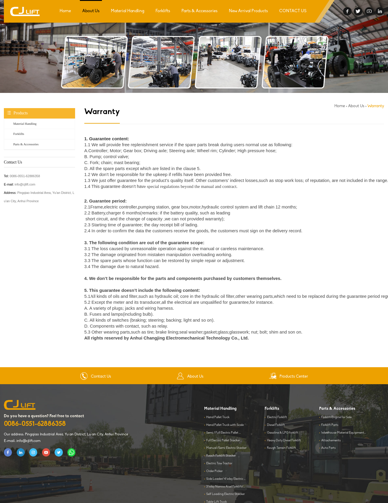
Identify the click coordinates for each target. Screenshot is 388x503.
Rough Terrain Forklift (281, 448)
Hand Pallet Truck (217, 417)
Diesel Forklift (276, 425)
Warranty (375, 106)
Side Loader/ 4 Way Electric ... (226, 479)
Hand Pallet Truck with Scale (225, 425)
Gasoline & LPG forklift (282, 433)
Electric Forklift (277, 417)
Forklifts (163, 11)
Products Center (288, 377)
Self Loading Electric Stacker (225, 494)
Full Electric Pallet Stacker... (224, 440)
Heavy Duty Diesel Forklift (284, 440)
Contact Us (95, 377)
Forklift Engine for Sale (336, 417)
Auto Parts (328, 448)
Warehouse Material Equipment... (343, 433)
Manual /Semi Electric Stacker (226, 448)
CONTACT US (293, 11)
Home (65, 11)
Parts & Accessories (199, 11)
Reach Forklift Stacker (221, 455)
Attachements (331, 440)
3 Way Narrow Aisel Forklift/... (225, 486)
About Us (91, 11)
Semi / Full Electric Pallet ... (223, 433)
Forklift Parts (329, 425)
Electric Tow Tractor (219, 463)
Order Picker (214, 471)
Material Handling (127, 11)
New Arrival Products (248, 11)
